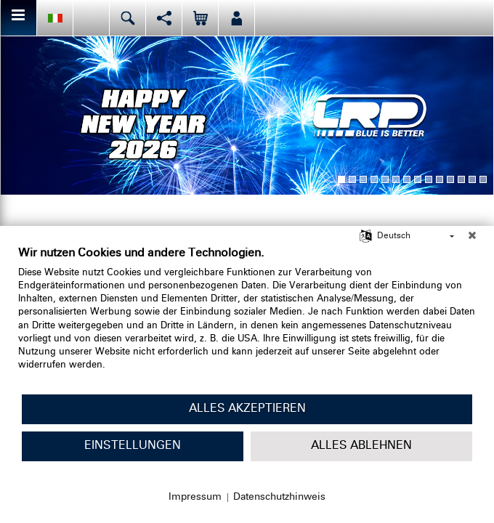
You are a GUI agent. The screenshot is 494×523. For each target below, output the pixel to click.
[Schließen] (472, 237)
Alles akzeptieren (247, 409)
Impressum (195, 497)
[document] (247, 320)
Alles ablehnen (361, 446)
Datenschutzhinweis (279, 497)
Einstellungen (132, 446)
